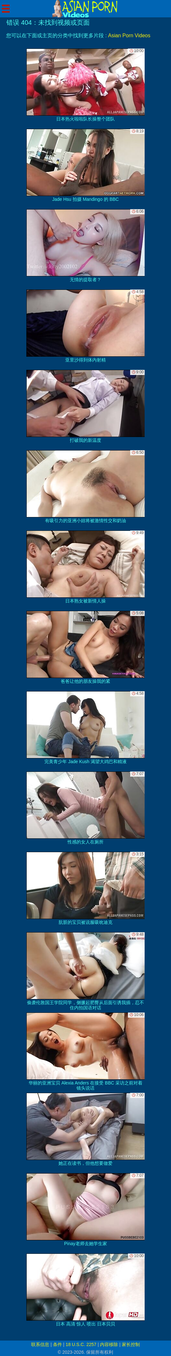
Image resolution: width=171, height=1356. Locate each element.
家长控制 (131, 1344)
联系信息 (40, 1344)
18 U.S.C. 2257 (81, 1344)
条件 (57, 1344)
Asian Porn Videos (129, 35)
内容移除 (109, 1344)
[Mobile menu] (6, 9)
